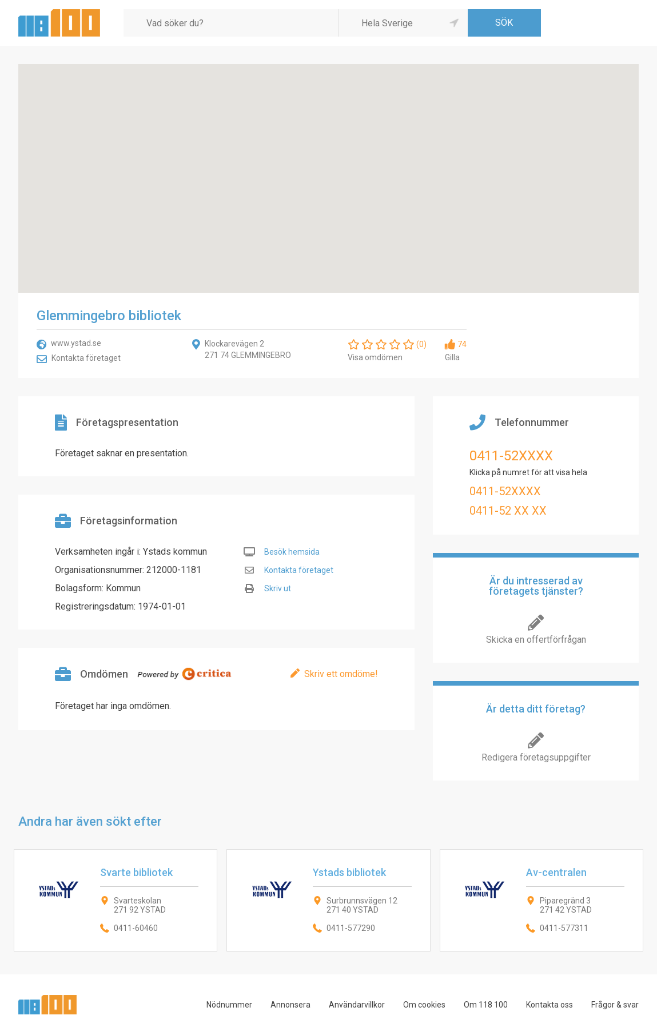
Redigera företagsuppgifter (536, 757)
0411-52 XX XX (508, 510)
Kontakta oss (549, 1004)
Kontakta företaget (86, 358)
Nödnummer (229, 1004)
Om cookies (424, 1004)
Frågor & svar (615, 1004)
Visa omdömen (375, 357)
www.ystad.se (76, 343)
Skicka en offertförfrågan (536, 639)
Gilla (452, 357)
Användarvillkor (357, 1004)
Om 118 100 (486, 1004)
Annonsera (290, 1004)
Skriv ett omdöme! (341, 673)
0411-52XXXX (511, 456)
